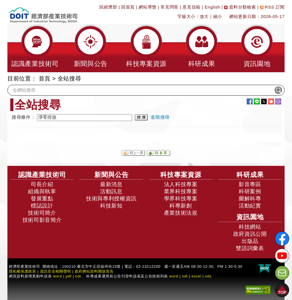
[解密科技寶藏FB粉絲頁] (282, 238)
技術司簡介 (42, 213)
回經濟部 (108, 7)
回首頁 (128, 7)
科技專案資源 (180, 174)
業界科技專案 (181, 191)
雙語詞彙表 (250, 248)
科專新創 (180, 206)
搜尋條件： (23, 117)
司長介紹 (42, 184)
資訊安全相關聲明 (55, 271)
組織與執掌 (42, 191)
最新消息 (111, 184)
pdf (69, 276)
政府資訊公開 (250, 234)
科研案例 (250, 191)
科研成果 (250, 174)
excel (196, 276)
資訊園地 (250, 217)
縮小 (217, 16)
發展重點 (42, 199)
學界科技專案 (181, 199)
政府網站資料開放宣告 (94, 271)
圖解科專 (250, 199)
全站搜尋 (69, 78)
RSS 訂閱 (272, 7)
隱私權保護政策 (22, 271)
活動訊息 (111, 191)
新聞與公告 (111, 174)
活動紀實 (250, 206)
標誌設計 (42, 206)
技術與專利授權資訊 (111, 199)
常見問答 (170, 7)
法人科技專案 (181, 184)
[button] (35, 48)
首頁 (44, 78)
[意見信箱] (282, 273)
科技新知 (111, 206)
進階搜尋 (160, 117)
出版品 (250, 241)
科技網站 (250, 227)
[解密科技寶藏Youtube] (282, 256)
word (173, 276)
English (212, 7)
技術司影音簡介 (42, 220)
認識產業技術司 (42, 174)
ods (208, 276)
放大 (204, 16)
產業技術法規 (181, 213)
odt (78, 276)
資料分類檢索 (240, 7)
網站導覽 (148, 7)
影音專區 (250, 184)
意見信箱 (191, 7)
